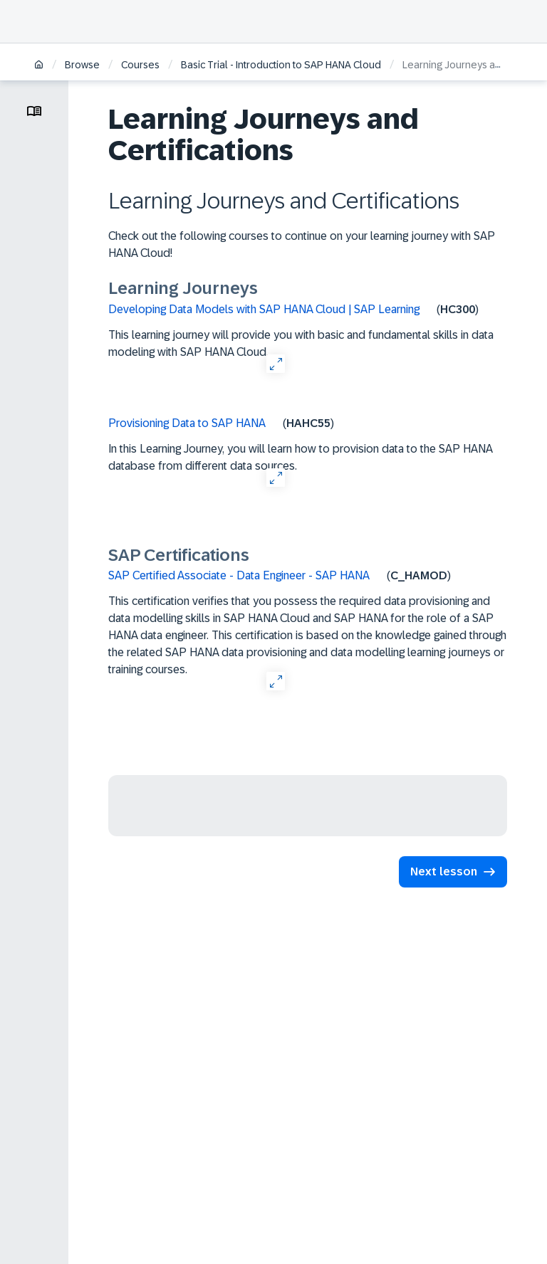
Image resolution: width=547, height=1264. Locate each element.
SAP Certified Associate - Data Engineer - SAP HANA (239, 575)
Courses (140, 64)
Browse (82, 64)
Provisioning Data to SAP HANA (187, 423)
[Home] (38, 66)
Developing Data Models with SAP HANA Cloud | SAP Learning (264, 309)
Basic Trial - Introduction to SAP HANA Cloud (281, 64)
